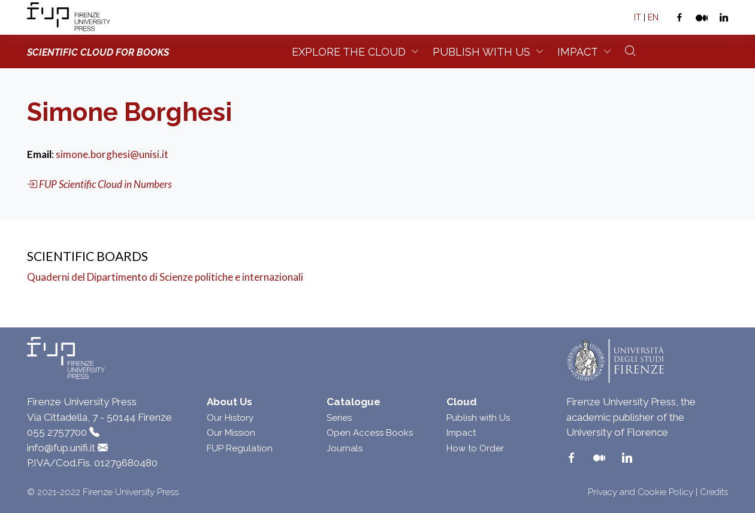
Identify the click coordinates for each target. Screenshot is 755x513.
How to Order (475, 448)
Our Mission (231, 432)
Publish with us (481, 51)
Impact (577, 51)
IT (637, 17)
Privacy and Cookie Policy (640, 492)
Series (339, 417)
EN (653, 17)
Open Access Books (370, 432)
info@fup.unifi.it (61, 448)
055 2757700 (57, 432)
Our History (230, 417)
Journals (345, 448)
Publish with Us (478, 417)
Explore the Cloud (349, 51)
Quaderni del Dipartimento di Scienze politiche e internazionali (165, 277)
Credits (714, 492)
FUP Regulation (240, 448)
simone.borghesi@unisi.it (112, 154)
